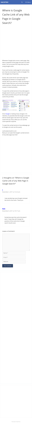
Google (8, 114)
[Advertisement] (16, 42)
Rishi (3, 209)
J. (2, 190)
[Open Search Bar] (22, 2)
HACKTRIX (4, 2)
